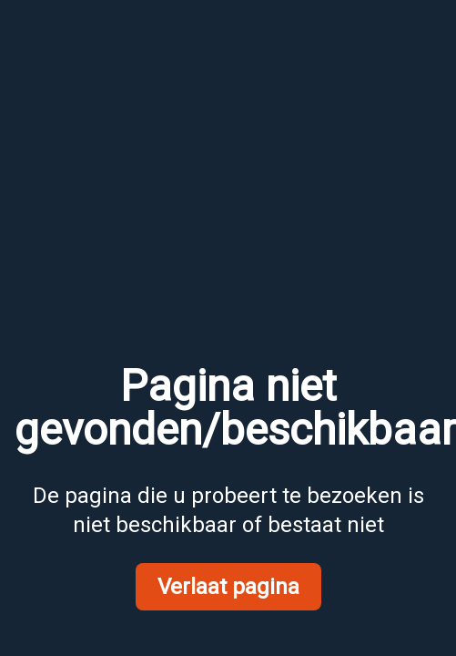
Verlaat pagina (228, 587)
